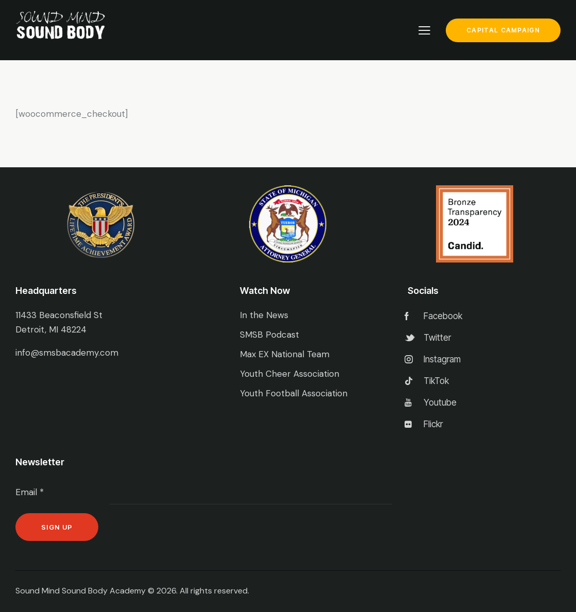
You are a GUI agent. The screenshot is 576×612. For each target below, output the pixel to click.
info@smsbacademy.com (66, 352)
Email (29, 492)
